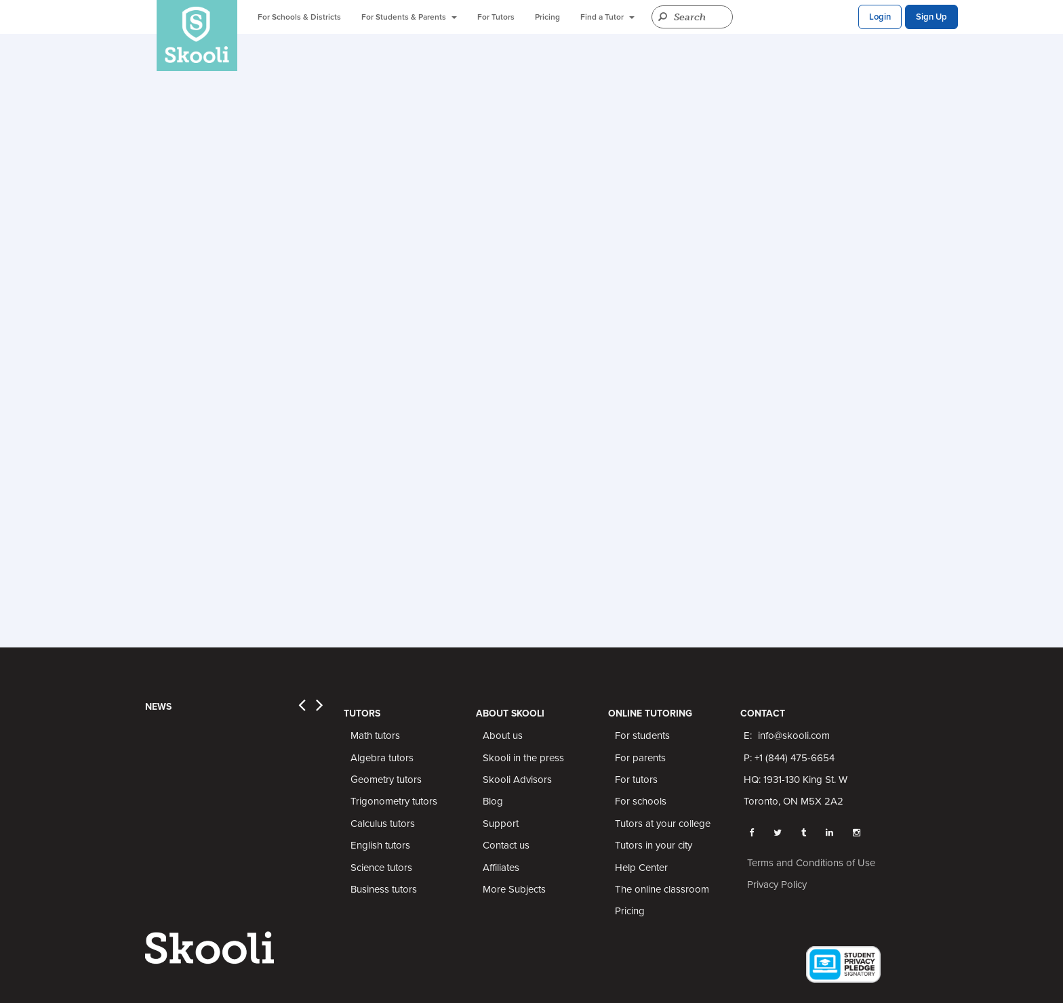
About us (503, 735)
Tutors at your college (662, 823)
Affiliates (501, 867)
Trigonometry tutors (393, 801)
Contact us (506, 845)
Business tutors (383, 889)
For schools (640, 801)
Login (880, 17)
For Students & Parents (409, 17)
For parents (640, 758)
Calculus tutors (382, 823)
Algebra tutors (382, 758)
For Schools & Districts (299, 17)
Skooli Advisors (517, 779)
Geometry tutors (386, 779)
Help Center (641, 867)
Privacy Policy (777, 884)
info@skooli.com (794, 735)
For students (642, 735)
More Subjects (514, 889)
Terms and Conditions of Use (811, 863)
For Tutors (496, 17)
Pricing (547, 17)
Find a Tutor (607, 17)
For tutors (636, 779)
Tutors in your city (653, 845)
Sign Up (931, 17)
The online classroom (662, 889)
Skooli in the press (523, 758)
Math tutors (375, 735)
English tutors (380, 845)
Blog (493, 801)
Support (501, 823)
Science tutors (381, 867)
